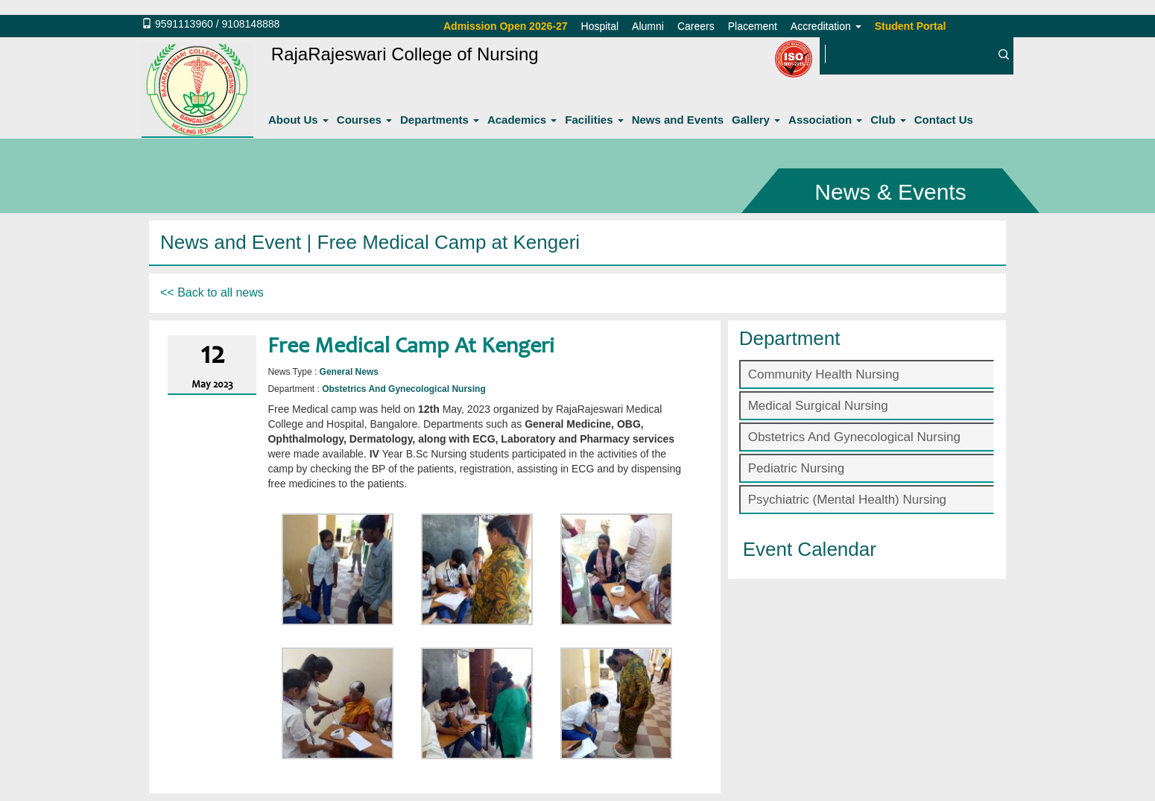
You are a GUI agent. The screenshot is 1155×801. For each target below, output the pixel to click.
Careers (696, 26)
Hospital (600, 26)
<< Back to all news (212, 292)
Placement (752, 26)
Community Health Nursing (823, 374)
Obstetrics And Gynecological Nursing (854, 437)
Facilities (594, 119)
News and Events (678, 119)
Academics (522, 119)
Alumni (648, 26)
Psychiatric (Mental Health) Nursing (847, 500)
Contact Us (943, 119)
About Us (298, 119)
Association (825, 119)
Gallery (756, 119)
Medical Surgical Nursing (818, 406)
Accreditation (826, 26)
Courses (364, 119)
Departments (439, 119)
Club (888, 119)
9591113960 (184, 24)
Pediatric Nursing (796, 468)
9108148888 (250, 24)
